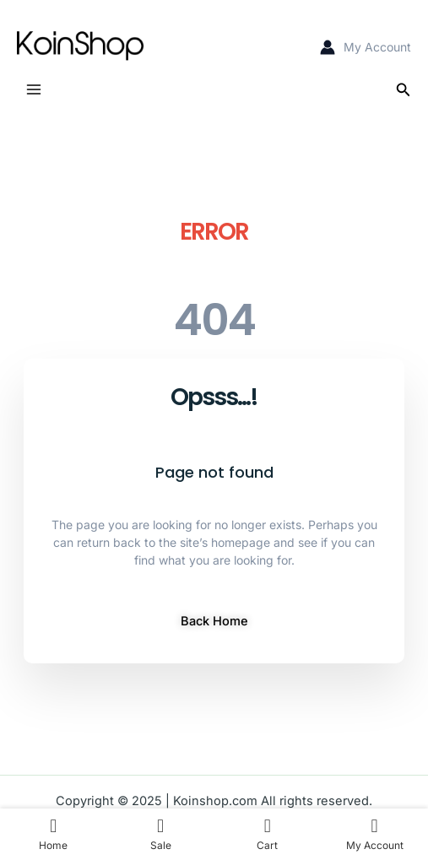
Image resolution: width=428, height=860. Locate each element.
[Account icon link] (365, 47)
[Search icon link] (403, 89)
